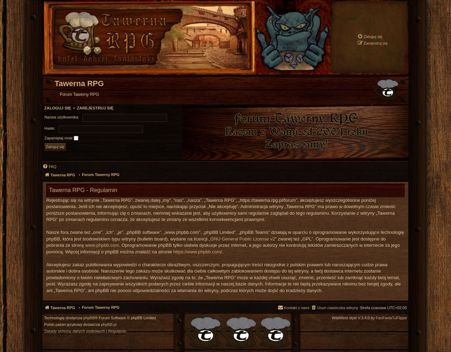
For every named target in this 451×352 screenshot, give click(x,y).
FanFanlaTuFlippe (391, 318)
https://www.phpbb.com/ (197, 251)
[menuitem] (369, 36)
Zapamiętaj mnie (61, 138)
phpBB (89, 318)
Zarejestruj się (95, 108)
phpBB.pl (109, 324)
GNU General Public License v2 (242, 239)
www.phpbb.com (102, 245)
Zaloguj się (57, 108)
